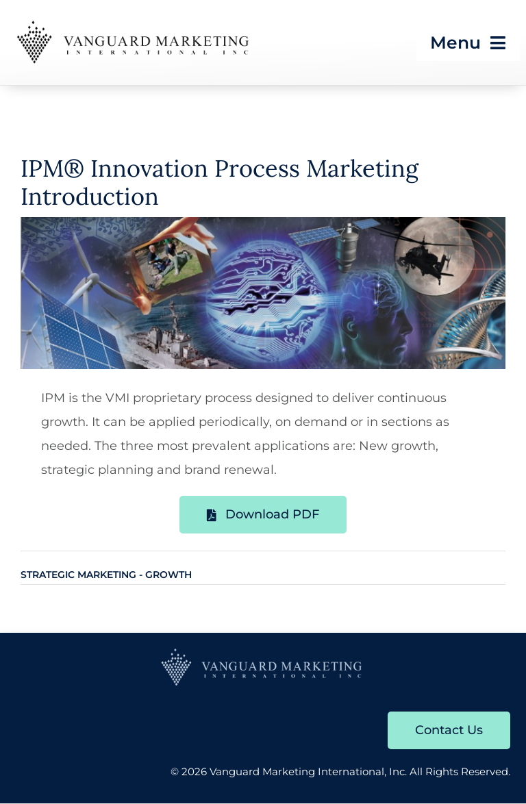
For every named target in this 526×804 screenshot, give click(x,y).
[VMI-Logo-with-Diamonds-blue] (263, 652)
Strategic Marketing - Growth (106, 574)
